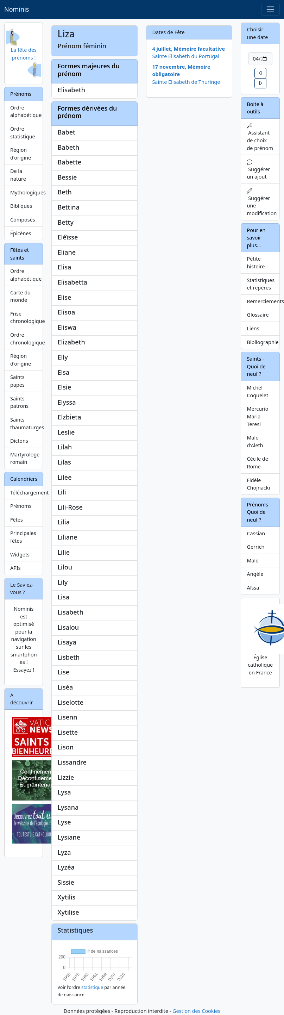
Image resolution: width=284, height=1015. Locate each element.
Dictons (19, 440)
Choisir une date (257, 33)
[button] (260, 73)
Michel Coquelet (257, 391)
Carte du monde (20, 296)
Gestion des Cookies (196, 1011)
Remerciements (263, 301)
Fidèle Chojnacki (258, 484)
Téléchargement (26, 492)
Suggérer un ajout (258, 169)
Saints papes (17, 381)
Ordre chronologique (26, 338)
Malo (253, 560)
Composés (22, 219)
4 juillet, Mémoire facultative (188, 48)
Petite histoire (256, 262)
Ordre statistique (22, 132)
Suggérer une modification (262, 202)
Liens (253, 328)
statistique (92, 987)
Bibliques (21, 206)
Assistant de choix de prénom (260, 137)
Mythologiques (26, 192)
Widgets (20, 554)
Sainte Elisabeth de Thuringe (186, 82)
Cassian (256, 533)
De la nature (18, 175)
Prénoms (20, 506)
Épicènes (20, 233)
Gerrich (255, 546)
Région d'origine (20, 154)
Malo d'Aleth (255, 441)
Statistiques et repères (260, 284)
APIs (15, 568)
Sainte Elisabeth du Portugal (185, 56)
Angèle (255, 574)
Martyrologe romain (24, 458)
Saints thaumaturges (26, 423)
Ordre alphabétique (26, 111)
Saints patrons (19, 402)
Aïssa (253, 587)
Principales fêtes (23, 537)
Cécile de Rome (257, 462)
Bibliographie (262, 342)
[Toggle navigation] (270, 9)
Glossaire (258, 314)
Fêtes (16, 519)
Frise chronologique (26, 317)
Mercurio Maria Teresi (257, 416)
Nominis (16, 9)
